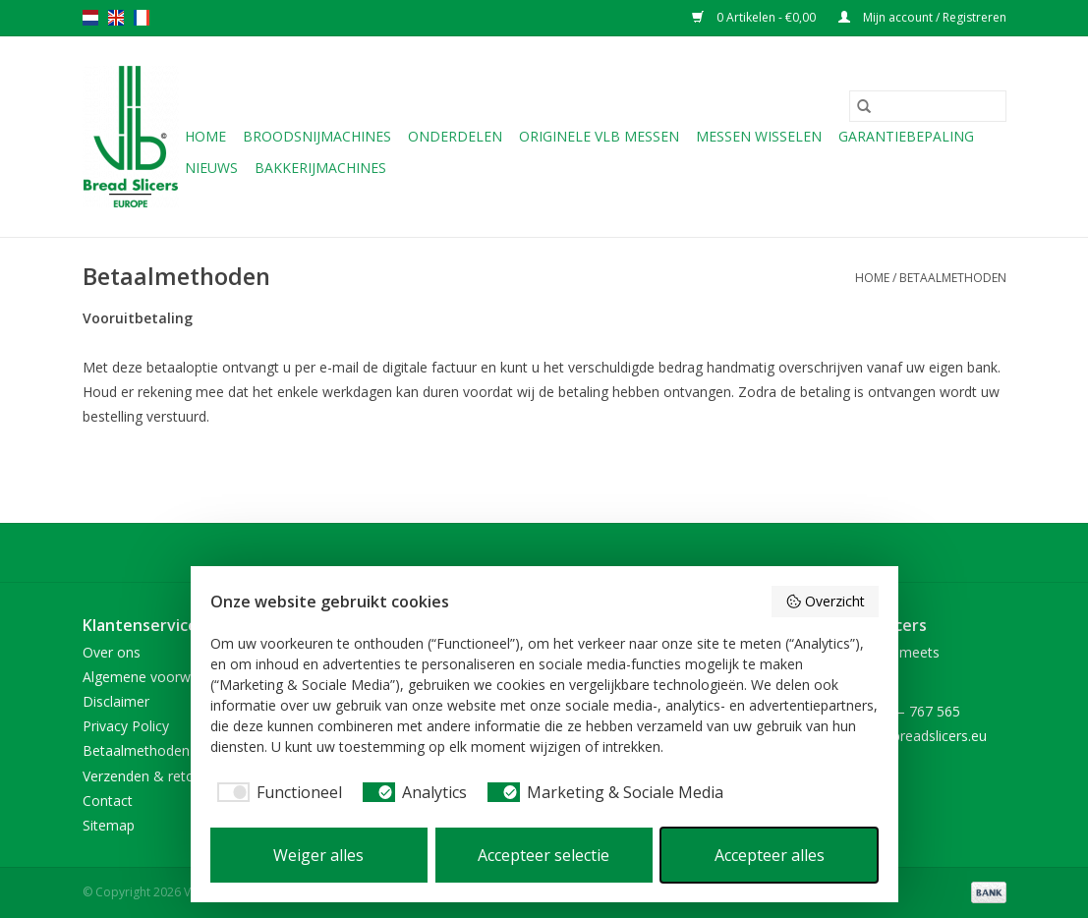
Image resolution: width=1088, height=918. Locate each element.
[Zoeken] (927, 106)
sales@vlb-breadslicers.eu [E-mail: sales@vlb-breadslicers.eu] (906, 735)
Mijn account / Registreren (922, 17)
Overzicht (825, 601)
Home (205, 136)
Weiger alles (318, 855)
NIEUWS (211, 167)
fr (141, 18)
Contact (108, 800)
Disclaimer (116, 701)
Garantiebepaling (906, 136)
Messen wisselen (759, 136)
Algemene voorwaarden (159, 676)
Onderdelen (455, 136)
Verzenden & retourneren (163, 776)
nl (90, 18)
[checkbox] (276, 792)
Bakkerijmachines (320, 167)
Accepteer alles (770, 855)
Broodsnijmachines (317, 136)
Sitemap (109, 825)
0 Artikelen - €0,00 (755, 17)
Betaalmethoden (952, 277)
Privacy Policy (126, 726)
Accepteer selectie (543, 855)
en (116, 18)
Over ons (112, 652)
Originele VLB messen (599, 136)
